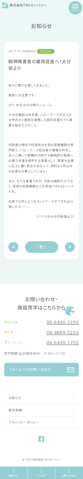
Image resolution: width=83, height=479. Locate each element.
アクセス (41, 473)
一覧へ (41, 246)
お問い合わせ (69, 473)
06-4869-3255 (62, 332)
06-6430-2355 (62, 322)
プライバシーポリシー (42, 422)
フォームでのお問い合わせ (41, 369)
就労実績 (42, 410)
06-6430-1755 (62, 342)
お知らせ (42, 398)
